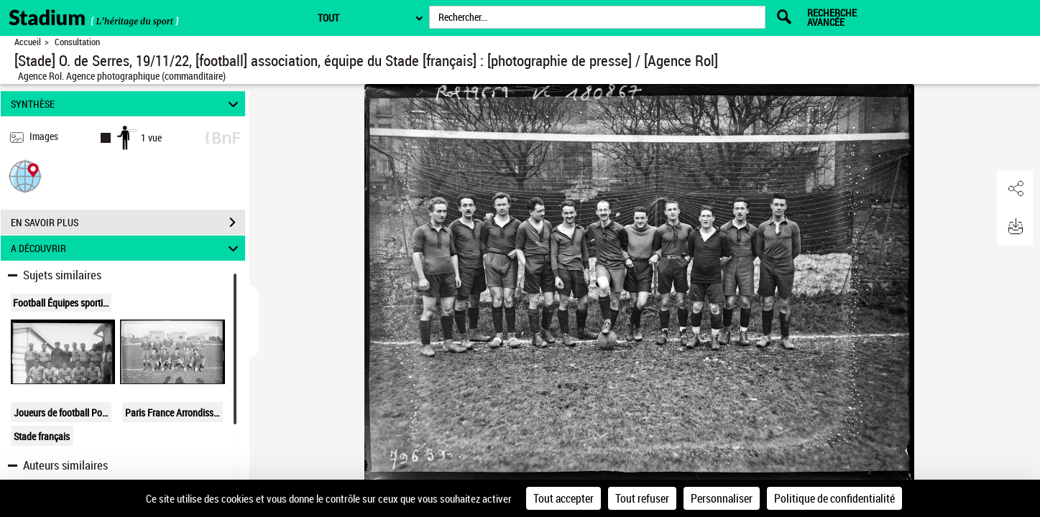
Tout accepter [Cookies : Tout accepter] (563, 498)
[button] (25, 175)
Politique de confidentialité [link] (834, 498)
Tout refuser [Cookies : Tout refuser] (642, 498)
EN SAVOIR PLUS (128, 223)
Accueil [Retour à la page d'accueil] (27, 42)
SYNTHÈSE (126, 103)
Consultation (77, 42)
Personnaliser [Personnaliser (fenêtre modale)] (722, 498)
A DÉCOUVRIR (126, 248)
